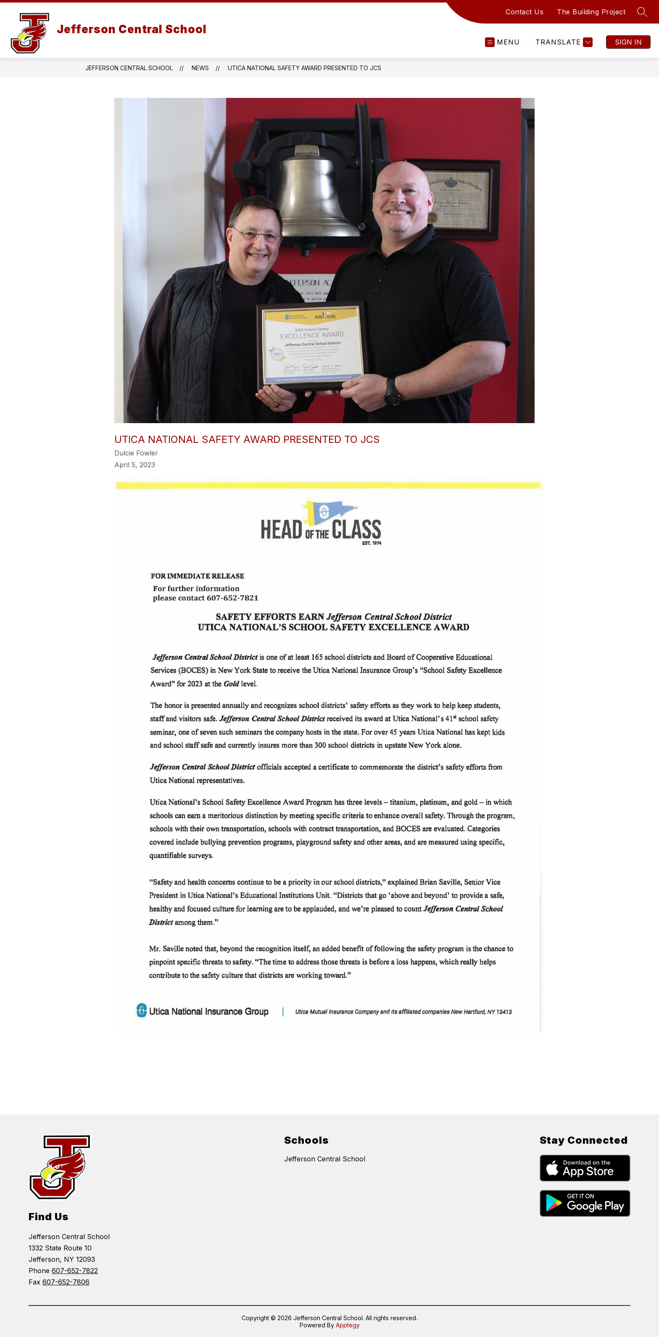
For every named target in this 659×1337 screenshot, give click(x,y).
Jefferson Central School (129, 67)
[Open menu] (502, 42)
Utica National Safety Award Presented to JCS (304, 67)
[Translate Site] (563, 42)
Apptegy (348, 1325)
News (200, 67)
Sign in (628, 42)
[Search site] (642, 12)
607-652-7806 (66, 1282)
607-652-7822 (75, 1270)
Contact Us (524, 12)
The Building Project (591, 12)
